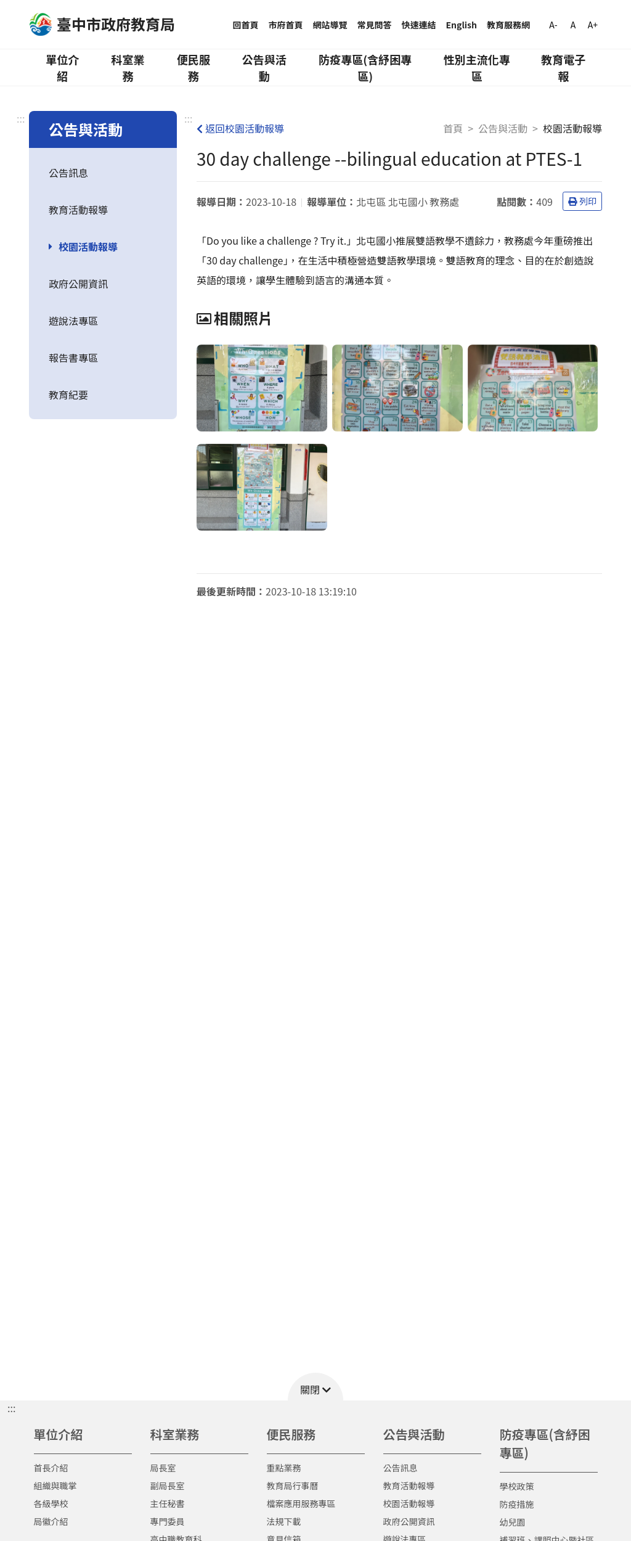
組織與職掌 (55, 1485)
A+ (593, 24)
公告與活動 (264, 67)
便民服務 (193, 67)
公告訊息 (68, 172)
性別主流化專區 (477, 67)
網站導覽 (330, 24)
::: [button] (11, 1407)
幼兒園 (513, 1522)
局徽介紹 (51, 1521)
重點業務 (284, 1467)
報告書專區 (73, 357)
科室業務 (127, 67)
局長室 (163, 1467)
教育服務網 (508, 24)
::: (21, 118)
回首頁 (246, 24)
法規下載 (284, 1521)
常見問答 (374, 24)
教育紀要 (68, 394)
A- (553, 24)
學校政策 (517, 1486)
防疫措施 (517, 1504)
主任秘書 (167, 1503)
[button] (315, 1386)
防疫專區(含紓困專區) (365, 67)
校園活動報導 (88, 246)
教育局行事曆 (293, 1485)
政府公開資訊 (78, 283)
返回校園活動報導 (240, 128)
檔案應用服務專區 (301, 1503)
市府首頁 (286, 24)
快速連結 (419, 24)
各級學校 (51, 1503)
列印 (582, 201)
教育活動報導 (78, 209)
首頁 (453, 128)
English (462, 24)
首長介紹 (51, 1467)
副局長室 (167, 1485)
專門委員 (167, 1521)
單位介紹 (62, 67)
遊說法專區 (73, 320)
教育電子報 (563, 67)
